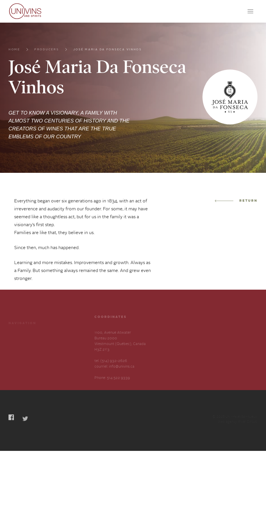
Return (236, 211)
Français (16, 386)
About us (54, 354)
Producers (46, 56)
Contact (15, 364)
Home (14, 56)
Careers (15, 354)
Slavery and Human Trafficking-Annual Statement (63, 370)
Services (54, 344)
